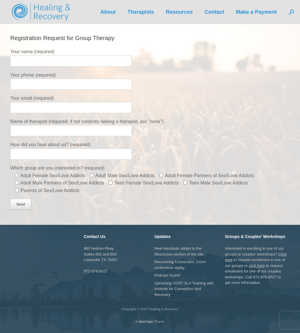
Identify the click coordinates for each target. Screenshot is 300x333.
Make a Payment (256, 12)
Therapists (140, 12)
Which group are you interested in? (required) (57, 167)
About (108, 12)
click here (257, 265)
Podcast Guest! (167, 275)
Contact (214, 12)
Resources (179, 12)
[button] (291, 12)
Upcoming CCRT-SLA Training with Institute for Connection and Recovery (184, 289)
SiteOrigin (145, 321)
